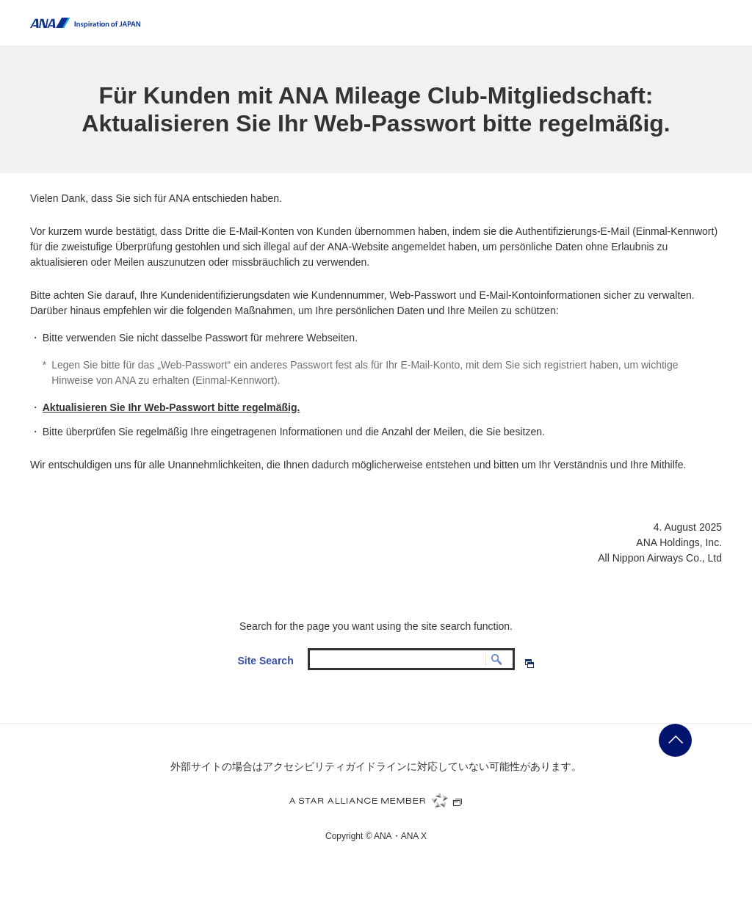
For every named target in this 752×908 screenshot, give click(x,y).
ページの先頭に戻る (675, 740)
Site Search (265, 661)
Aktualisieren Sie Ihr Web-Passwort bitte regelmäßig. (171, 407)
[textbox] (411, 658)
